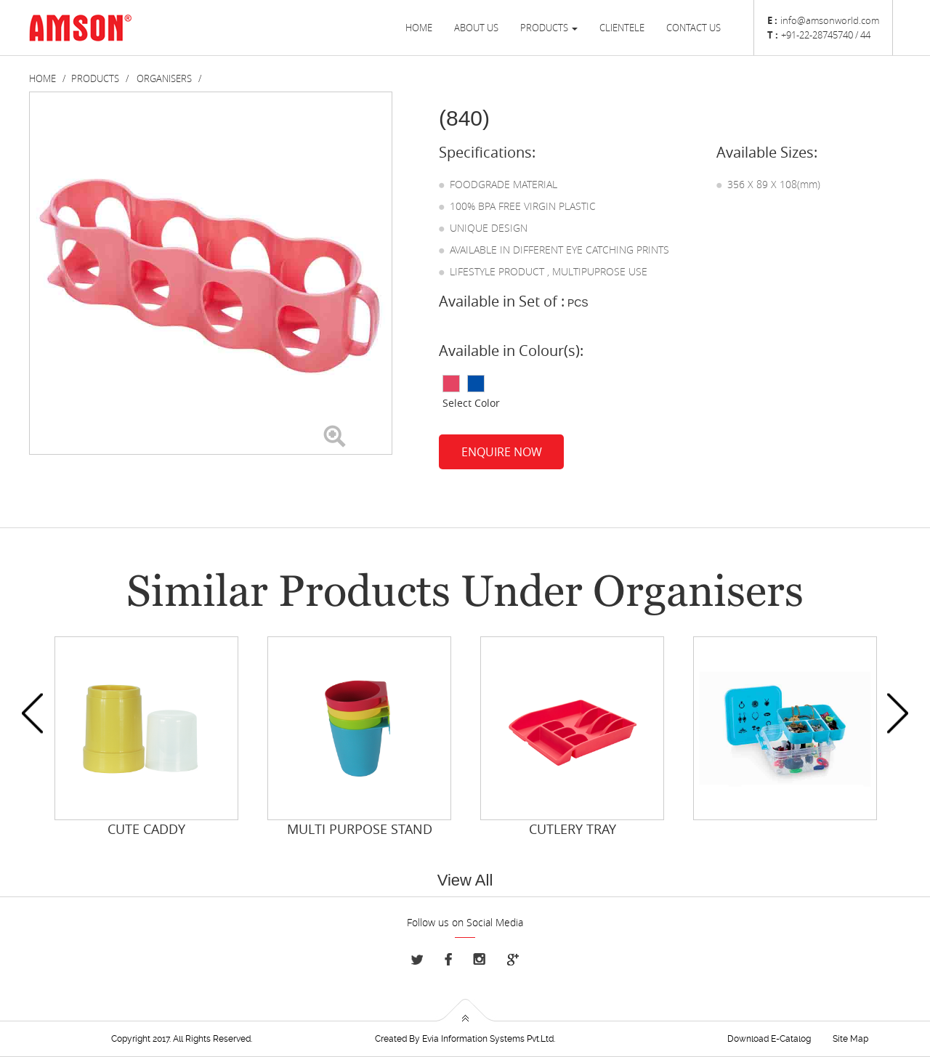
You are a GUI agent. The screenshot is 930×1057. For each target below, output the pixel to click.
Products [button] (549, 27)
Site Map (850, 1039)
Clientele (621, 27)
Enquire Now (501, 452)
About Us (476, 27)
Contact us (693, 27)
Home (418, 27)
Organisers (164, 78)
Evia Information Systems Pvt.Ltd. (488, 1039)
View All (465, 880)
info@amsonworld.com (829, 20)
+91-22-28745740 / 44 (825, 34)
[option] (146, 737)
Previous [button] (32, 714)
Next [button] (897, 714)
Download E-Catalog (769, 1039)
